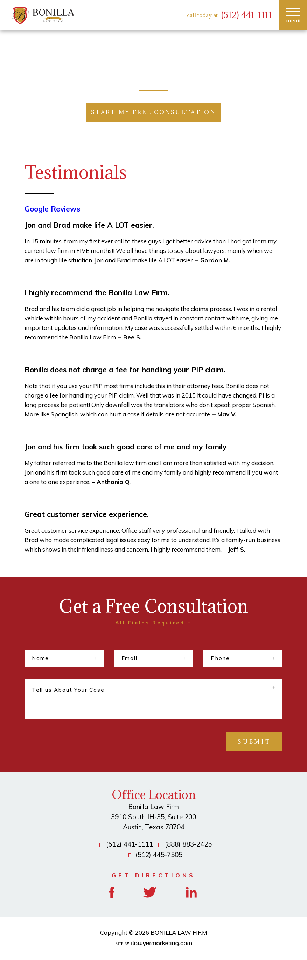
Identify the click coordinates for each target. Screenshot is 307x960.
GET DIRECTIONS (154, 875)
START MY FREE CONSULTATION (153, 112)
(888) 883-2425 (188, 844)
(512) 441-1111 (246, 15)
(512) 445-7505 (158, 854)
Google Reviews (52, 208)
